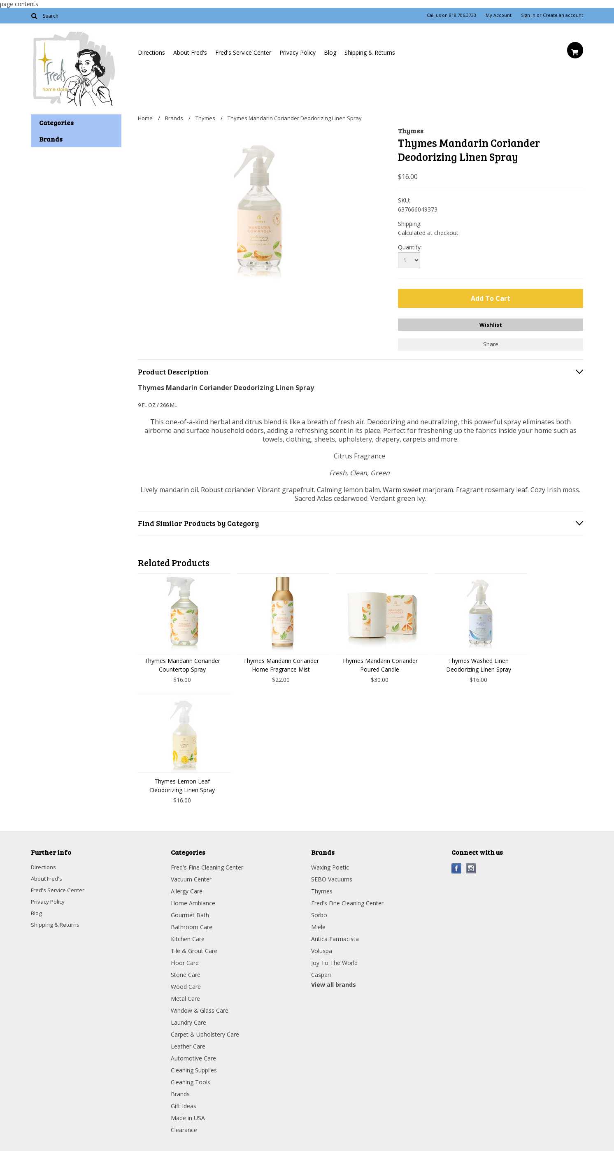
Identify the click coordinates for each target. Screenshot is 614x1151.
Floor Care (185, 961)
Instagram (471, 867)
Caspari (321, 973)
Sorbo (319, 914)
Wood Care (186, 985)
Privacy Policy (297, 52)
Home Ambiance (193, 902)
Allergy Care (186, 890)
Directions (151, 52)
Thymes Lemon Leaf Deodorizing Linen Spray (182, 784)
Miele (318, 926)
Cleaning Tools (190, 1081)
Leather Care (188, 1045)
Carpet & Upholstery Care (205, 1033)
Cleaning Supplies (194, 1069)
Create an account (563, 15)
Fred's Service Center (243, 52)
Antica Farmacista (335, 938)
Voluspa (321, 949)
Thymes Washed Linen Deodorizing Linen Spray (478, 664)
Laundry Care (188, 1021)
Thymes (205, 118)
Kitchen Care (188, 938)
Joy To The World (334, 961)
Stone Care (185, 973)
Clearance (184, 1128)
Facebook (456, 867)
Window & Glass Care (199, 1009)
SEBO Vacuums (331, 878)
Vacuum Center (191, 878)
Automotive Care (193, 1057)
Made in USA (188, 1117)
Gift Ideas (183, 1105)
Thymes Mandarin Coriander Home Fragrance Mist (281, 664)
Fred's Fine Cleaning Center (207, 866)
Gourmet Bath (190, 914)
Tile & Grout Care (194, 949)
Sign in (528, 15)
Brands (174, 118)
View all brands (333, 983)
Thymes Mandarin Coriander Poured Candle (380, 664)
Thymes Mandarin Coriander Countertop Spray (182, 664)
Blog (330, 52)
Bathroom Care (191, 926)
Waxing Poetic (330, 866)
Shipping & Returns (369, 52)
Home (145, 118)
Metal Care (185, 997)
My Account (499, 15)
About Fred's (190, 52)
